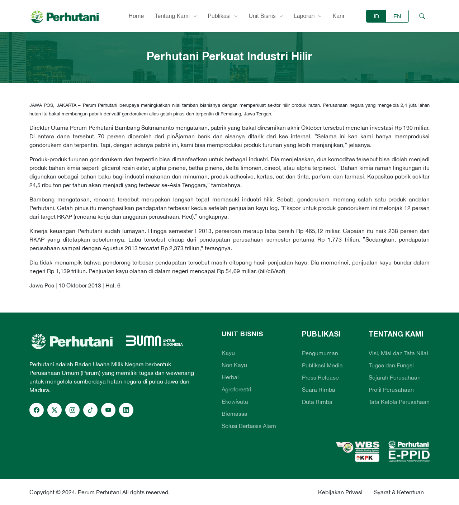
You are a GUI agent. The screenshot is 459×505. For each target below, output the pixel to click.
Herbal (230, 377)
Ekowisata (235, 401)
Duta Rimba (317, 402)
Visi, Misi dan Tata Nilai (398, 353)
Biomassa (234, 413)
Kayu (228, 352)
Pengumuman (320, 353)
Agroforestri (236, 389)
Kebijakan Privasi (340, 492)
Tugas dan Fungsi (391, 365)
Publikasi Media (322, 365)
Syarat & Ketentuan (399, 492)
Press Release (320, 377)
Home (136, 16)
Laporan (304, 16)
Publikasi (219, 16)
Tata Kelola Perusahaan (399, 402)
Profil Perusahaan (391, 389)
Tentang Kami (172, 16)
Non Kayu (234, 365)
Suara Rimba (318, 389)
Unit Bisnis (262, 16)
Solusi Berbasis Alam (249, 426)
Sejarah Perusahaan (395, 377)
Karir (338, 16)
